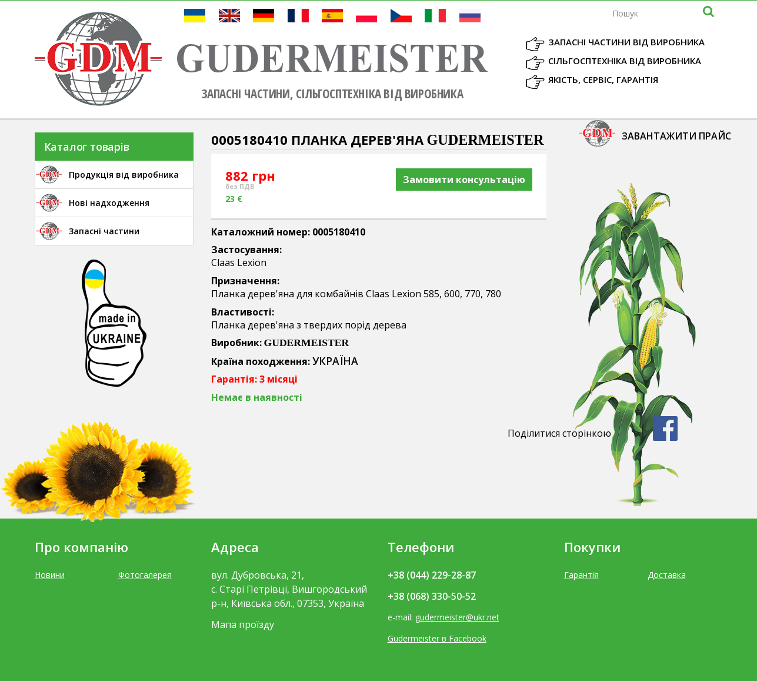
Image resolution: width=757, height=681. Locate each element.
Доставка (667, 574)
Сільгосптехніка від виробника (624, 61)
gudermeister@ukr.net (457, 617)
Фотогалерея (145, 574)
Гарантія (581, 574)
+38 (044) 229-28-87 (432, 575)
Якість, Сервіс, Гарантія (603, 79)
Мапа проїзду (242, 624)
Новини (50, 574)
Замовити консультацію (464, 179)
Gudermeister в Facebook (437, 638)
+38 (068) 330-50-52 (432, 596)
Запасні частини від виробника (626, 42)
